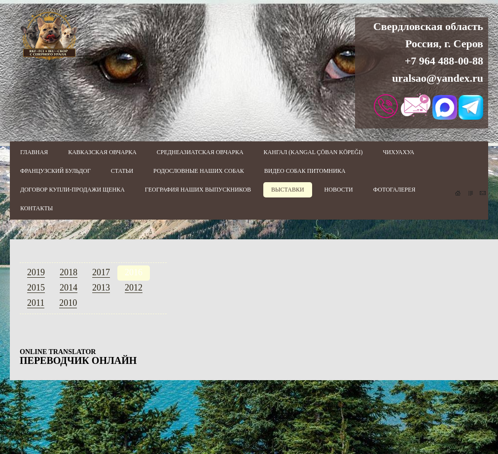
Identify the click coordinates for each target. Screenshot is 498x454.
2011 (35, 303)
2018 (68, 272)
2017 (101, 272)
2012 (133, 287)
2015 (36, 287)
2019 (36, 272)
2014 (68, 287)
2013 (101, 287)
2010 (68, 303)
